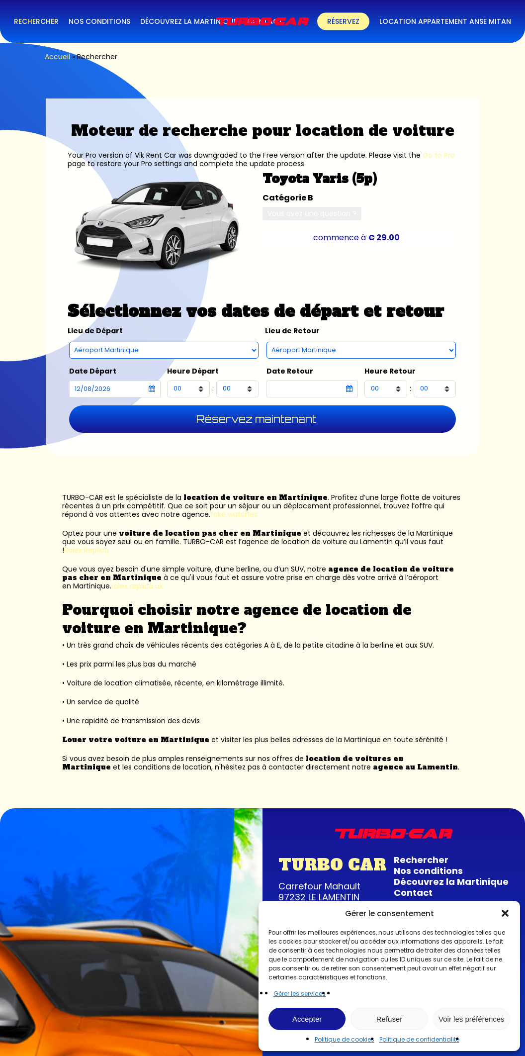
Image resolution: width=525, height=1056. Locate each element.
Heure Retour (390, 371)
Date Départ (92, 371)
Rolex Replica (86, 550)
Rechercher (421, 860)
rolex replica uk (137, 586)
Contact (413, 892)
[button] (505, 913)
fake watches (234, 514)
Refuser (389, 1019)
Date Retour (289, 371)
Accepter (307, 1019)
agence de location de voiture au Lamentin (317, 542)
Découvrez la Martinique (451, 881)
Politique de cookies (344, 1039)
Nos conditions (428, 870)
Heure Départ (193, 371)
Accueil (57, 57)
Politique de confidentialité (419, 1039)
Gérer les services (299, 993)
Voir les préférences (471, 1019)
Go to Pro (439, 155)
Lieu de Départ (95, 331)
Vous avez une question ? (311, 213)
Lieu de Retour (292, 331)
